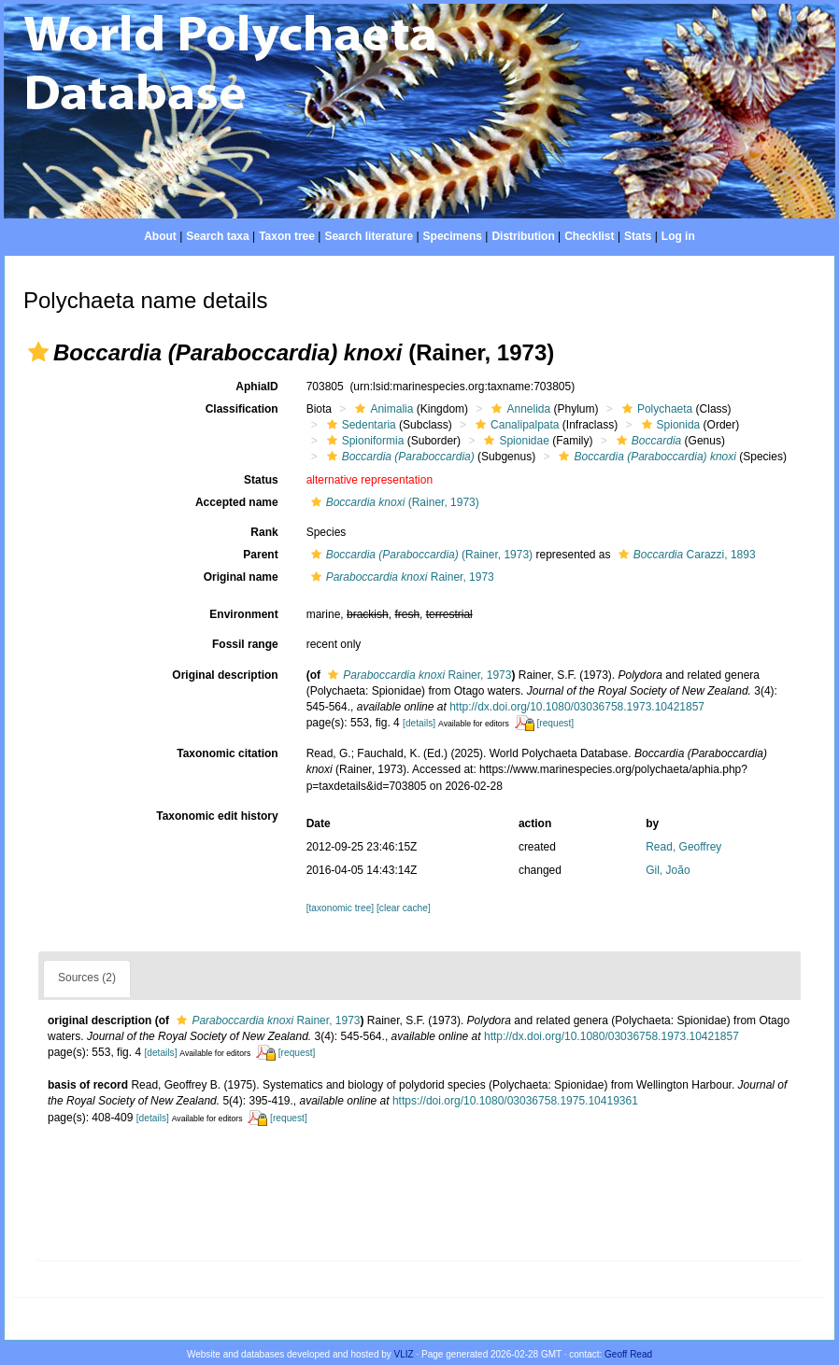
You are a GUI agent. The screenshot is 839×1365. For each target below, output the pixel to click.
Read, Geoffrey (683, 846)
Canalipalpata (515, 424)
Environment (243, 614)
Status (261, 479)
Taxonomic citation (227, 753)
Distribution (522, 236)
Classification (242, 408)
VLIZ (404, 1354)
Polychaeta (655, 408)
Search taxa (217, 236)
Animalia (381, 408)
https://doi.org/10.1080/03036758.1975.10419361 (515, 1100)
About (160, 236)
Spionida (669, 424)
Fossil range (245, 644)
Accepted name (236, 502)
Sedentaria (359, 424)
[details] (419, 723)
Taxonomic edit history (216, 816)
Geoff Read (628, 1354)
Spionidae (513, 440)
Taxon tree (287, 236)
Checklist (589, 236)
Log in (678, 236)
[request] (555, 723)
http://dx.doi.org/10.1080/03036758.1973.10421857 (576, 706)
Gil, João (668, 870)
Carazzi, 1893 (685, 554)
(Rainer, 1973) (392, 502)
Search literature (368, 236)
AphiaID (256, 386)
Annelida (518, 408)
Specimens (452, 236)
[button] (38, 352)
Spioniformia (363, 440)
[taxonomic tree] (340, 908)
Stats (637, 236)
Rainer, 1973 (400, 577)
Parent (260, 554)
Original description (224, 675)
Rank (263, 532)
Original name (241, 577)
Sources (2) (87, 977)
